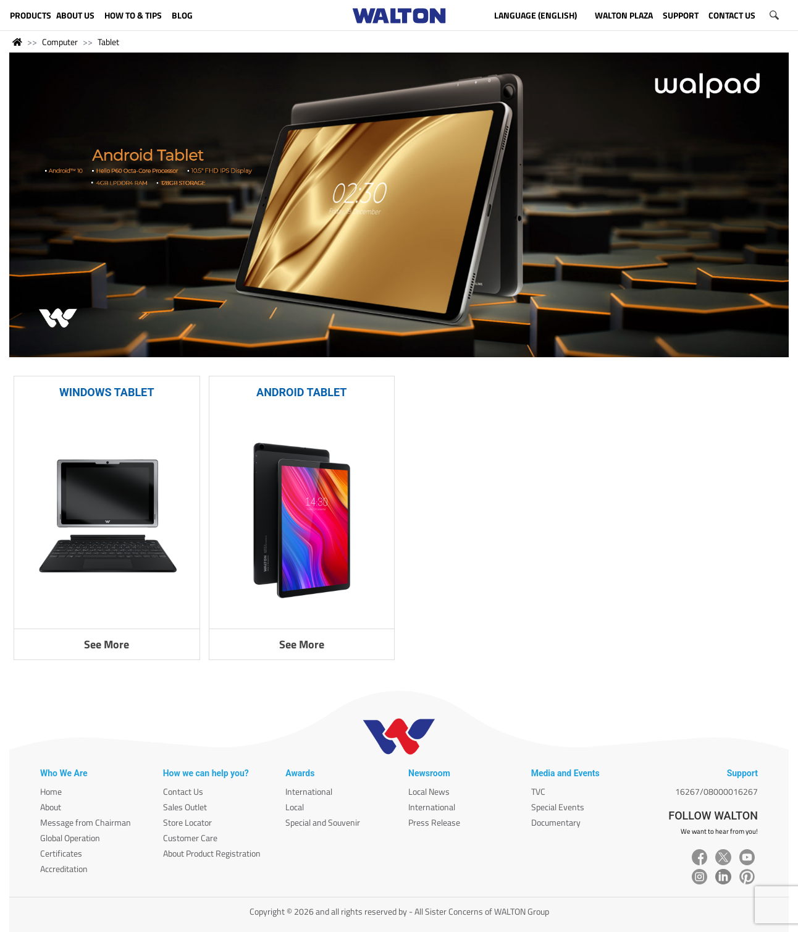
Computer (60, 41)
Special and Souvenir (322, 822)
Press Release (434, 822)
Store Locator (187, 822)
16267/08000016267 (716, 791)
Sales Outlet (185, 806)
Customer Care (190, 837)
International (308, 791)
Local (294, 806)
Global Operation (70, 837)
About (50, 806)
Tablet (108, 41)
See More (106, 644)
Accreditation (64, 868)
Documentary (556, 822)
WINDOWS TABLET (106, 392)
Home (51, 791)
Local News (429, 791)
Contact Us (183, 791)
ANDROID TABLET (301, 392)
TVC (538, 791)
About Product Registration (212, 853)
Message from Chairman (85, 822)
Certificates (61, 853)
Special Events (557, 806)
